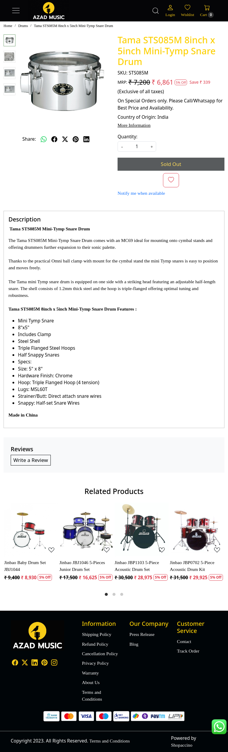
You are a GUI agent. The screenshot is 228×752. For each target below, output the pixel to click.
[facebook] (54, 139)
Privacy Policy (95, 663)
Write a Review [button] (30, 460)
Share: (29, 139)
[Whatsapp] (43, 139)
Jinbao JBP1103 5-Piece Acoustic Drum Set (137, 566)
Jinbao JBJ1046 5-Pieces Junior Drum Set (82, 566)
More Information (134, 125)
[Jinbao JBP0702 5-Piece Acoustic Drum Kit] (197, 530)
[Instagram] (54, 663)
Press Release (141, 634)
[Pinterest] (44, 663)
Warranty (90, 672)
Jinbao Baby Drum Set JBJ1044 (25, 566)
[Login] (170, 11)
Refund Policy (95, 644)
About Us (91, 682)
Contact (184, 641)
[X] (24, 663)
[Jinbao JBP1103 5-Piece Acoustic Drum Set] (142, 530)
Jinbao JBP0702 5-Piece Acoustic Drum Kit (192, 566)
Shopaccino (181, 745)
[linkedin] (86, 139)
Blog (133, 644)
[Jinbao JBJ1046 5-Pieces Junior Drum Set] (86, 530)
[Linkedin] (34, 663)
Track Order (188, 650)
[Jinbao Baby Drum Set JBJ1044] (31, 530)
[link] (155, 11)
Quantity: (127, 136)
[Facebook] (15, 663)
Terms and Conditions (92, 696)
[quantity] (137, 146)
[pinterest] (75, 139)
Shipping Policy (96, 634)
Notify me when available (141, 193)
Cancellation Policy (100, 653)
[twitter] (65, 139)
